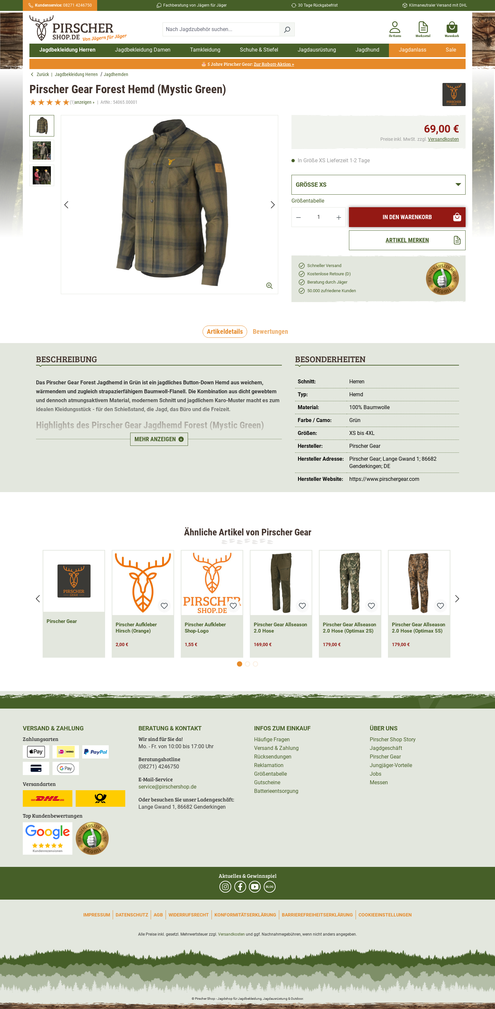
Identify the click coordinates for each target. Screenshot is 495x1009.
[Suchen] (287, 29)
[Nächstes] (273, 204)
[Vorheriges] (66, 204)
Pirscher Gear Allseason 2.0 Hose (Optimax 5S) (418, 628)
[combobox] (221, 29)
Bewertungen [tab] (270, 331)
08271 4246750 (63, 5)
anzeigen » (85, 102)
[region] (154, 210)
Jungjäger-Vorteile (391, 765)
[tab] (225, 332)
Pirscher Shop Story (393, 739)
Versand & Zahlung (276, 748)
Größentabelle (307, 201)
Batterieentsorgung (276, 791)
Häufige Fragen (272, 739)
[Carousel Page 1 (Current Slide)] (239, 664)
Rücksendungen (272, 757)
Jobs (375, 774)
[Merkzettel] (423, 28)
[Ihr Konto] (395, 28)
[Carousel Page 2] (247, 664)
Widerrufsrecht (189, 914)
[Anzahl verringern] (298, 217)
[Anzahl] (318, 217)
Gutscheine (267, 782)
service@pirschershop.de (167, 787)
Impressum (96, 914)
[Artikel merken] (407, 240)
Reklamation (269, 765)
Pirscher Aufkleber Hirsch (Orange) (136, 628)
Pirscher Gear (62, 621)
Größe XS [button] (311, 184)
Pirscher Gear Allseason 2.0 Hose (280, 628)
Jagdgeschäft (386, 748)
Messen (379, 782)
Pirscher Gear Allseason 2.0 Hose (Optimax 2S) (349, 628)
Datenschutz (132, 914)
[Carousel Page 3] (255, 664)
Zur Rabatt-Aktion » (274, 64)
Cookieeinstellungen (385, 914)
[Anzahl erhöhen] (339, 217)
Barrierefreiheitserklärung (317, 914)
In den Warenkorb (422, 217)
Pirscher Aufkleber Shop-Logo (205, 628)
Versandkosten (443, 139)
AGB (158, 914)
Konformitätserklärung (245, 914)
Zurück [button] (40, 74)
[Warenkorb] (451, 28)
